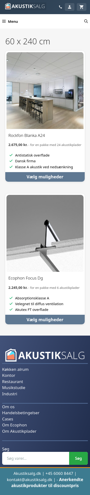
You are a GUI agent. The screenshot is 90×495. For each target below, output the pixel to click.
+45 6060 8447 (59, 473)
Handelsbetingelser (20, 412)
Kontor (8, 375)
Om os (8, 406)
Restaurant (12, 381)
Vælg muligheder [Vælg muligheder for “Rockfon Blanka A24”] (45, 177)
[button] (86, 21)
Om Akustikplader (19, 431)
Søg (5, 449)
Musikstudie (13, 387)
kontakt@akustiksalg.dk (29, 479)
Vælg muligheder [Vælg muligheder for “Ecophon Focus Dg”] (45, 319)
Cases (7, 419)
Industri (9, 393)
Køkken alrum (15, 369)
